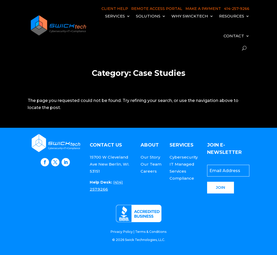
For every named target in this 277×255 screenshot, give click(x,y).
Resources (231, 16)
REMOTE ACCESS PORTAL (156, 8)
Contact (234, 35)
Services (115, 16)
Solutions (148, 16)
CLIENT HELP (114, 8)
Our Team (151, 164)
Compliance (182, 178)
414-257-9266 (236, 8)
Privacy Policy (122, 232)
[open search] (244, 48)
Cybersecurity (184, 157)
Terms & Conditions (150, 232)
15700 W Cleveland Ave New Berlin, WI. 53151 (109, 164)
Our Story (150, 157)
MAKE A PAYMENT (203, 8)
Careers (149, 171)
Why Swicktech (189, 16)
